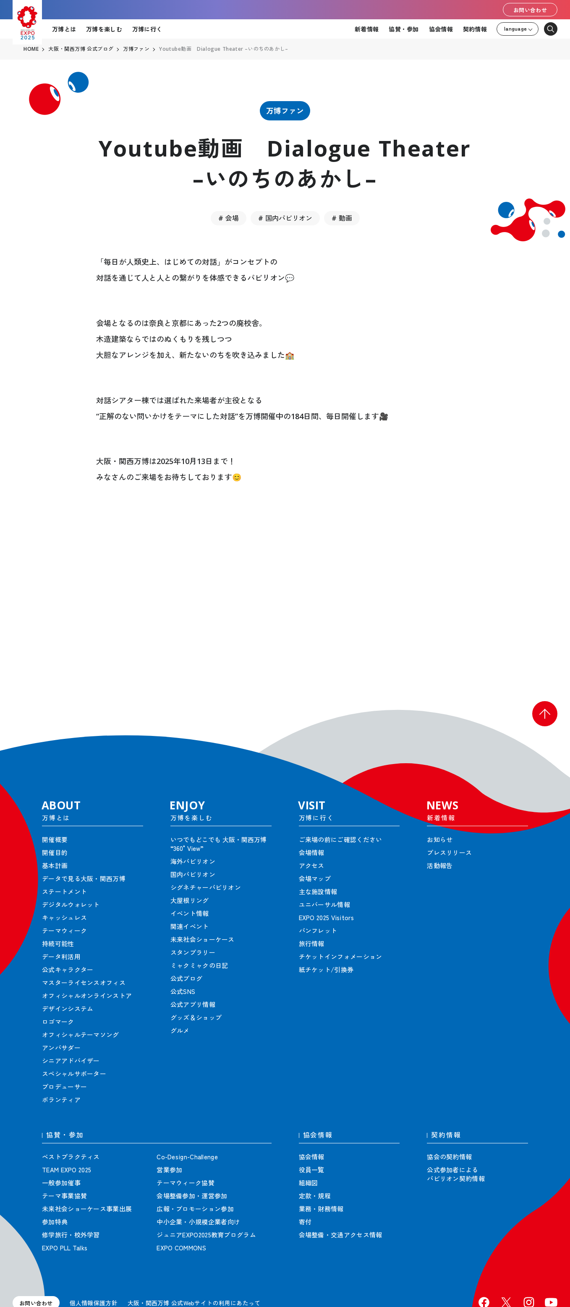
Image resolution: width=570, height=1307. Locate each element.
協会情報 (441, 29)
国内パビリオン (288, 218)
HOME (31, 49)
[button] (544, 713)
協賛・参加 (403, 29)
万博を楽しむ (104, 29)
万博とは (64, 29)
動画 (345, 218)
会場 (232, 218)
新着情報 (367, 29)
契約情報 (475, 29)
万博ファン (285, 111)
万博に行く (147, 29)
